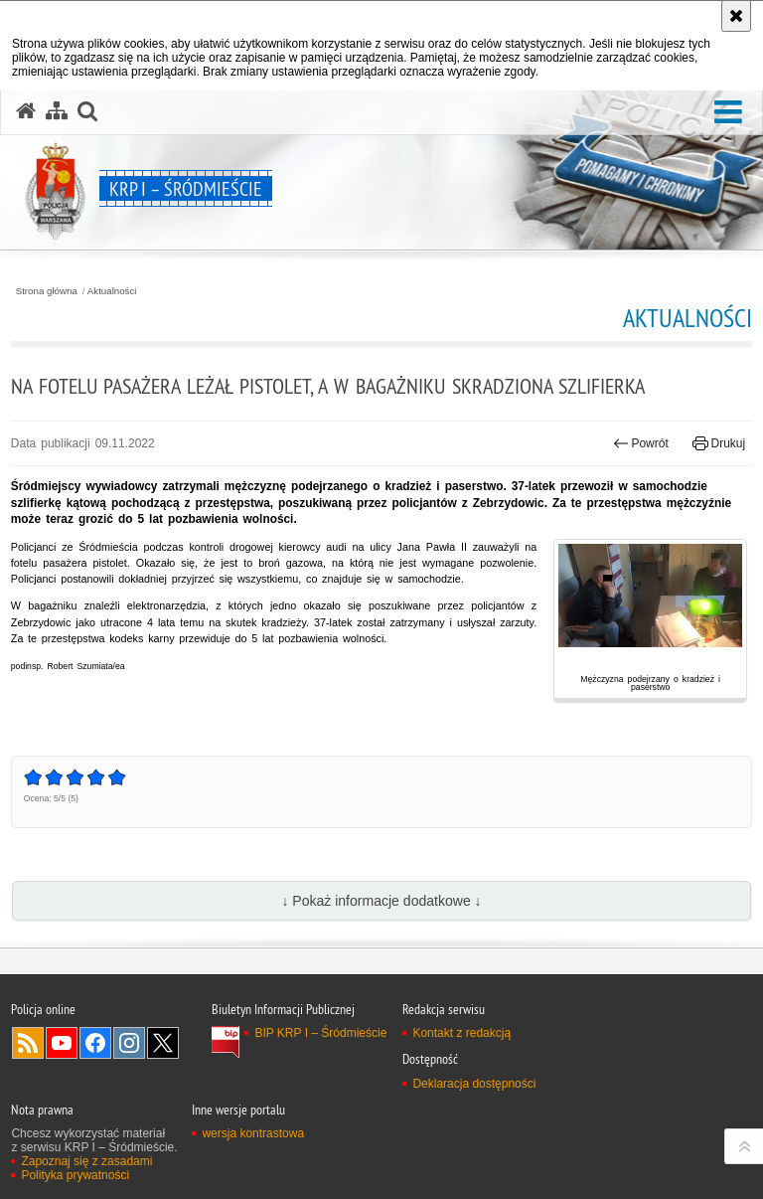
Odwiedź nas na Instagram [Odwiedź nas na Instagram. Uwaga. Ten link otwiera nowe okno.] (129, 1043)
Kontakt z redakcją (461, 1033)
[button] (728, 112)
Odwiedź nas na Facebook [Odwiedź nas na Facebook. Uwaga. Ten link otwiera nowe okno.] (95, 1043)
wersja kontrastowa (253, 1133)
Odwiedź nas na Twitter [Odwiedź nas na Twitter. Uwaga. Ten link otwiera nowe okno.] (163, 1043)
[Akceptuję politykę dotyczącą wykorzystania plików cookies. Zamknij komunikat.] (736, 16)
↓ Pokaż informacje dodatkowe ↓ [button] (381, 901)
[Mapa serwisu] (57, 111)
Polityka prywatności (75, 1175)
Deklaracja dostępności (473, 1084)
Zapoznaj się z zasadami (86, 1161)
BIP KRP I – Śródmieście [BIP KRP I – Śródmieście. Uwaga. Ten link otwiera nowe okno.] (320, 1033)
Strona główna (46, 291)
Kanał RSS (28, 1043)
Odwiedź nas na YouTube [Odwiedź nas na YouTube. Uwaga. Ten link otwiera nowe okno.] (61, 1043)
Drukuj (718, 443)
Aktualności (112, 291)
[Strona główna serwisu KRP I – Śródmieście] (26, 111)
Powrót (641, 443)
